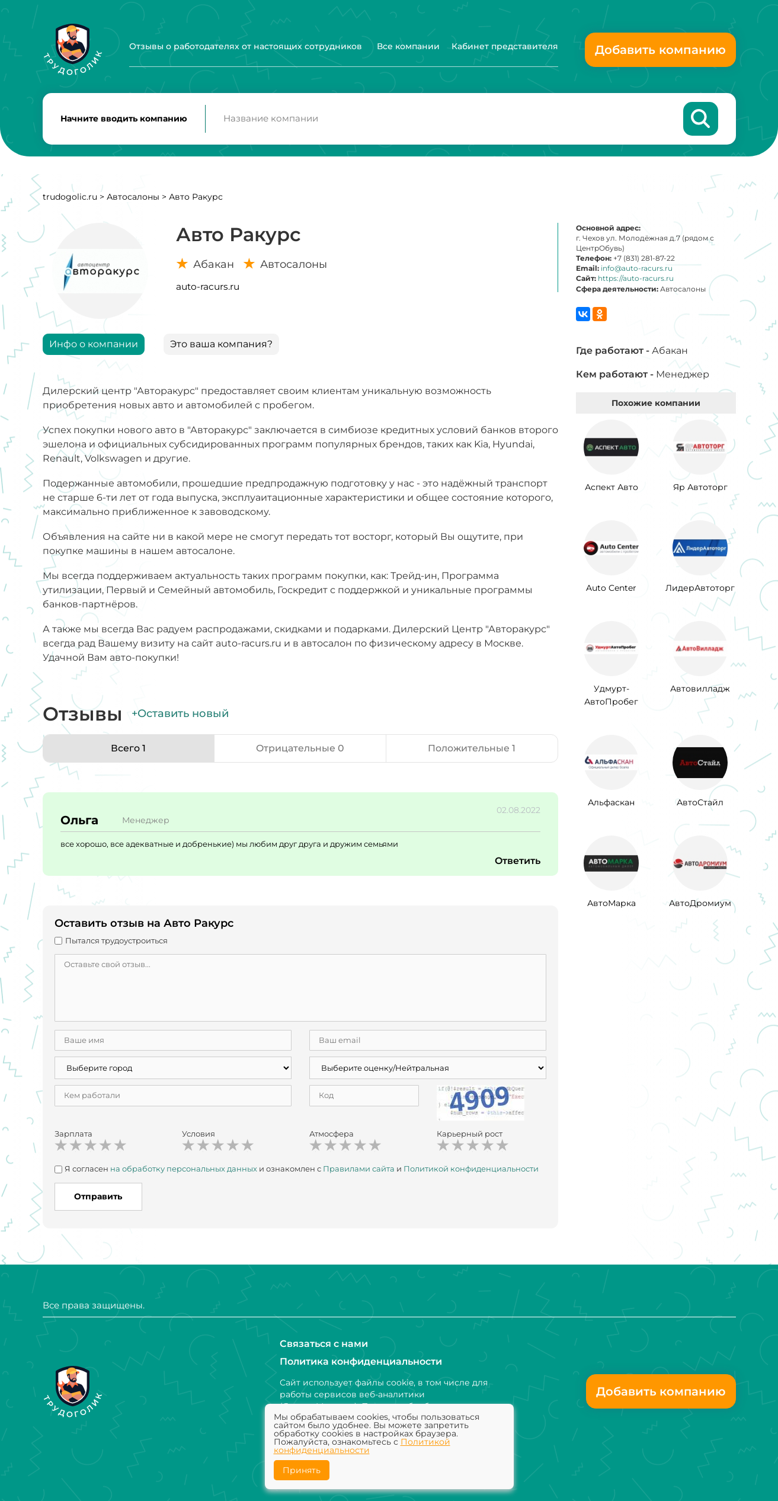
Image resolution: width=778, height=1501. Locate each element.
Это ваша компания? (221, 344)
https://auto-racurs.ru (636, 279)
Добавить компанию (660, 50)
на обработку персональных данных (183, 1169)
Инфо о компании (93, 344)
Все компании (408, 46)
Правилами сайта (359, 1169)
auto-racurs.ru (207, 287)
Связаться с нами (324, 1343)
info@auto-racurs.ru (637, 269)
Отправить (98, 1197)
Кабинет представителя (505, 46)
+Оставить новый (180, 714)
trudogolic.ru (70, 197)
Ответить (517, 862)
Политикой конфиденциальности (362, 1445)
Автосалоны (133, 197)
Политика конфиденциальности (361, 1361)
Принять (302, 1470)
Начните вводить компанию (123, 119)
